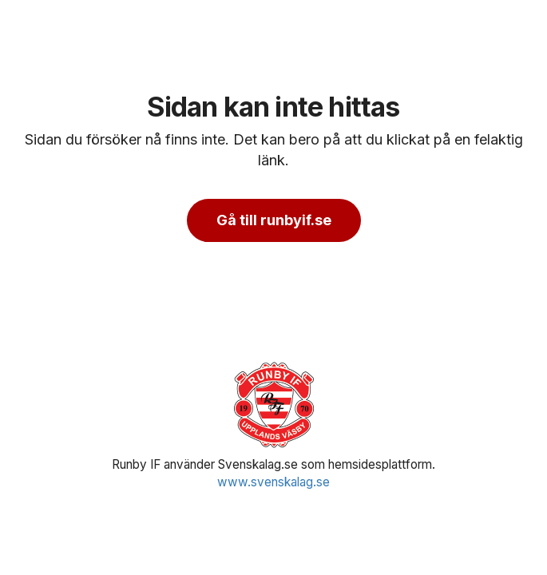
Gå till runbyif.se (273, 220)
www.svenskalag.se (273, 482)
